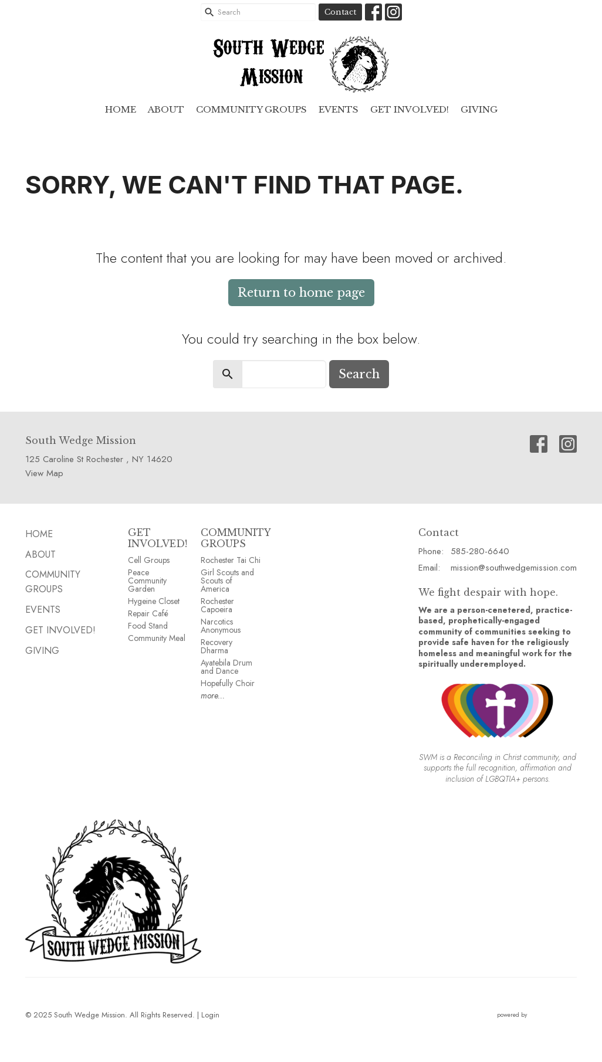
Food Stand (148, 626)
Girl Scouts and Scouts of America (227, 580)
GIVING (479, 109)
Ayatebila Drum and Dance (226, 667)
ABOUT (166, 109)
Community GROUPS (251, 109)
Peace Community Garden (147, 580)
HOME (120, 109)
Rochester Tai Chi (231, 560)
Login (210, 1014)
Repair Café (148, 613)
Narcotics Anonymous (221, 626)
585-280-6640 (480, 551)
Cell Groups (149, 560)
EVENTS (339, 109)
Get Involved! (409, 109)
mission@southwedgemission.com (514, 567)
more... (213, 695)
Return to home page (301, 293)
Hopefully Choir (228, 683)
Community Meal (156, 638)
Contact (340, 12)
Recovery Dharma (216, 646)
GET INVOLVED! (157, 538)
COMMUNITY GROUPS (235, 538)
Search (359, 374)
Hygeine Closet (154, 601)
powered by (537, 1015)
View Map (44, 473)
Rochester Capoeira (217, 605)
